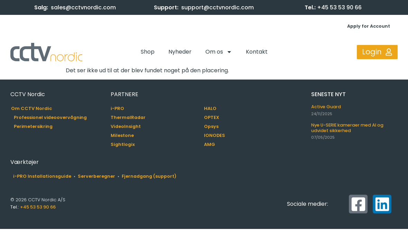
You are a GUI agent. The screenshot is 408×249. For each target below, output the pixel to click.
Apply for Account (368, 26)
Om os (218, 52)
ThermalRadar (128, 117)
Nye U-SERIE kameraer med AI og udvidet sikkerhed (347, 127)
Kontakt (257, 52)
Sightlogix (123, 144)
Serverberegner (96, 176)
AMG (209, 144)
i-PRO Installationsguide (42, 176)
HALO (210, 108)
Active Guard (326, 107)
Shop (148, 52)
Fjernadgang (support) (149, 176)
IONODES (214, 135)
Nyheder (180, 52)
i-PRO (117, 108)
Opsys (211, 126)
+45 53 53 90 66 (339, 7)
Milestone (122, 135)
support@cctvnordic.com (217, 7)
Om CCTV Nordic (31, 108)
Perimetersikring (33, 126)
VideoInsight (126, 126)
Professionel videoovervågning (50, 117)
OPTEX (211, 117)
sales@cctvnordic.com (83, 7)
